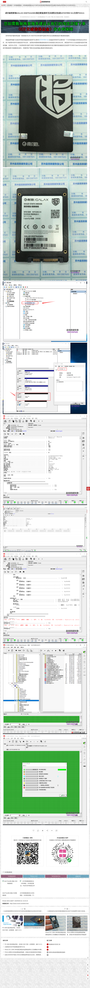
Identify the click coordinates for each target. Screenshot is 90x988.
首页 (4, 5)
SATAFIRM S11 (44, 40)
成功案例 (9, 5)
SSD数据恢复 (17, 5)
